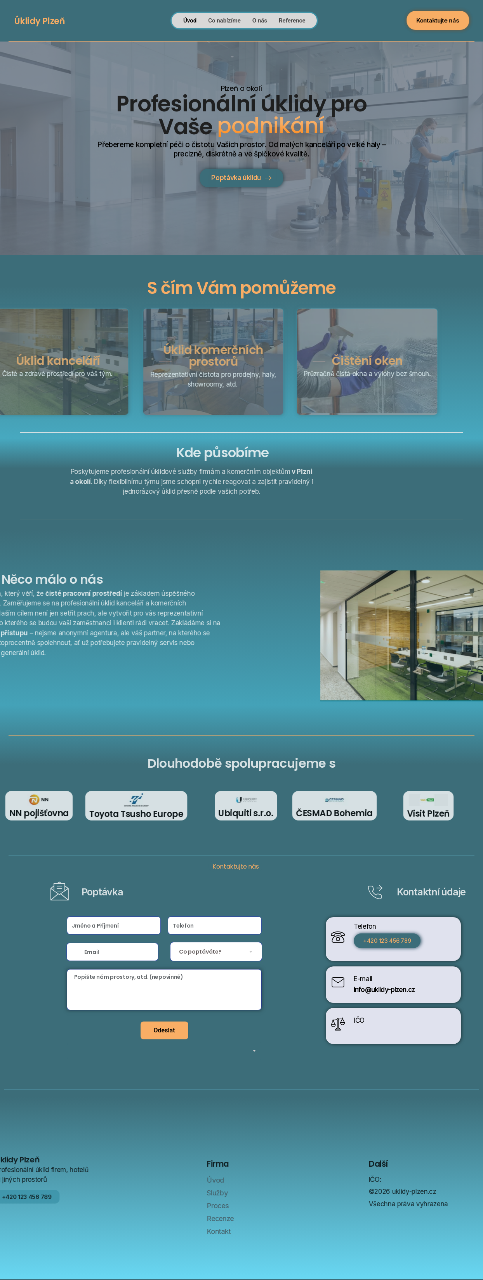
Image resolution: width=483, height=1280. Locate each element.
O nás (259, 17)
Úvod (189, 17)
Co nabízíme (224, 17)
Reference (292, 17)
